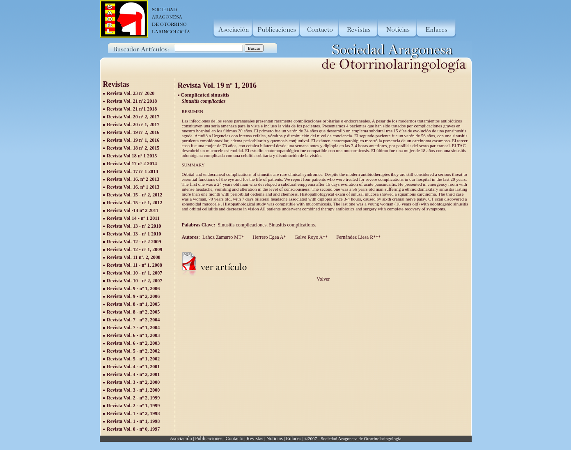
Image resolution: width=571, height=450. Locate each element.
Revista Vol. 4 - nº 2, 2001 (133, 374)
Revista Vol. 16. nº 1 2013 (133, 187)
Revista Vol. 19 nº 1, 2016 (133, 140)
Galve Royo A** (311, 237)
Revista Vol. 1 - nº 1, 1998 (133, 421)
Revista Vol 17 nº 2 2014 (132, 163)
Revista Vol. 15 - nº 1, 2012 (134, 202)
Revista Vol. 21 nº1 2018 (132, 109)
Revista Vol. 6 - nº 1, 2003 (133, 335)
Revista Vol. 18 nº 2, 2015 (133, 148)
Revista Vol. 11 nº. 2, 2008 (134, 257)
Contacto (234, 438)
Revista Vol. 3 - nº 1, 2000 (133, 390)
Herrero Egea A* (268, 237)
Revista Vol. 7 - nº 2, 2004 (133, 320)
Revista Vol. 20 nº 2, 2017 (133, 117)
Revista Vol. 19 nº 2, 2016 (133, 132)
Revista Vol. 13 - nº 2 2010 (134, 226)
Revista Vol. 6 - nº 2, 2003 (133, 343)
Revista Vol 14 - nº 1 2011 (133, 218)
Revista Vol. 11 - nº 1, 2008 (134, 265)
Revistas (255, 438)
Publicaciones (208, 438)
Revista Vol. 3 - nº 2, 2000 (133, 382)
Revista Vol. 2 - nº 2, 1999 (133, 398)
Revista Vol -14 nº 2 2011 (132, 210)
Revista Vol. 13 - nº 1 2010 (134, 234)
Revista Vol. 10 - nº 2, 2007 (134, 281)
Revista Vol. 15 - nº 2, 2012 (134, 195)
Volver (323, 279)
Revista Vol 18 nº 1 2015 (132, 156)
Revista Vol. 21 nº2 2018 (132, 101)
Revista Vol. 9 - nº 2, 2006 (133, 296)
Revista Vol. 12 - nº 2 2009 (134, 242)
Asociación (181, 438)
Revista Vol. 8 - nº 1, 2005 (133, 304)
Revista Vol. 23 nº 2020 (130, 93)
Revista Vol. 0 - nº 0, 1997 (133, 429)
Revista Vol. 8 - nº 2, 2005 (133, 312)
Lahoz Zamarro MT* (223, 237)
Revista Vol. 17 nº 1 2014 (132, 171)
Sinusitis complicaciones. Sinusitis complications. (268, 225)
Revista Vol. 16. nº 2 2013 (133, 179)
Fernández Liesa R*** (358, 237)
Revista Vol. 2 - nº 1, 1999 (133, 405)
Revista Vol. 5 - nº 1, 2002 (133, 359)
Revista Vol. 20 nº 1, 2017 (133, 124)
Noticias (274, 438)
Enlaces (293, 438)
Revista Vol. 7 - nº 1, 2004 (133, 327)
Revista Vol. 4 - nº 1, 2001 (133, 366)
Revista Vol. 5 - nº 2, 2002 (133, 351)
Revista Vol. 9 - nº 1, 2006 (133, 288)
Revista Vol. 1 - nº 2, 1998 (133, 413)
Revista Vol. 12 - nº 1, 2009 (134, 249)
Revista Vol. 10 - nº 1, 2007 (134, 273)
